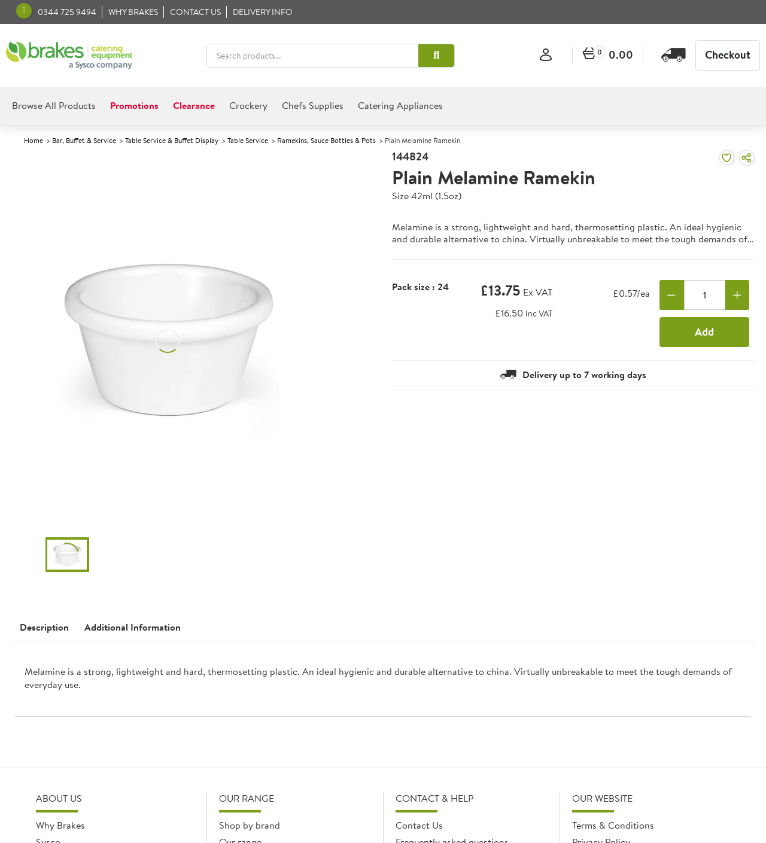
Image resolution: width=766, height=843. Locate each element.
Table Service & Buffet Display (171, 140)
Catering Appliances (400, 105)
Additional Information (132, 627)
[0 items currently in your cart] (607, 55)
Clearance (194, 105)
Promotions (134, 105)
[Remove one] (671, 295)
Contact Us (419, 825)
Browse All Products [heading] (54, 105)
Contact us (195, 12)
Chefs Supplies (313, 105)
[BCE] (69, 55)
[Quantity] (704, 295)
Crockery (248, 105)
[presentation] (383, 683)
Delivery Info (263, 12)
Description (44, 627)
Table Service (247, 140)
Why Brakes (133, 12)
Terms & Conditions (613, 825)
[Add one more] (737, 295)
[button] (436, 55)
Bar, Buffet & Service (84, 140)
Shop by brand (249, 825)
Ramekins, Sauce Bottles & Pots (326, 140)
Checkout (727, 54)
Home (33, 140)
